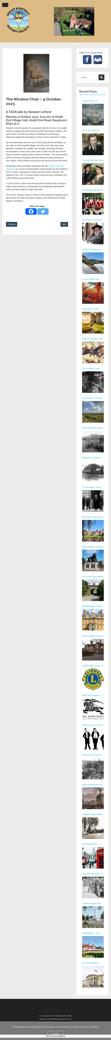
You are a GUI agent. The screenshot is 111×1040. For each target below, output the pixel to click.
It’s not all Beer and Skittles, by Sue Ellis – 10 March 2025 (93, 279)
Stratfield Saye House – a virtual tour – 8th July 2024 (93, 606)
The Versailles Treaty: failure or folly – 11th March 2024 (92, 487)
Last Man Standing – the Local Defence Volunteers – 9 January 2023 (93, 874)
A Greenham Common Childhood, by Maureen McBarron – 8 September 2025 (93, 398)
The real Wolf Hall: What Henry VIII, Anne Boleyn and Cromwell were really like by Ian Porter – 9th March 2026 (93, 160)
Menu (5, 5)
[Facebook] (31, 211)
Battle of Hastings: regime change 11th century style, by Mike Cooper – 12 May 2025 (94, 339)
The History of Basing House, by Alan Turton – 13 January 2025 (93, 220)
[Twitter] (43, 211)
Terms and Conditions (55, 1036)
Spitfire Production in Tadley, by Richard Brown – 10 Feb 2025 (93, 249)
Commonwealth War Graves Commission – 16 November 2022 (93, 903)
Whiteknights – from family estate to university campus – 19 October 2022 (93, 933)
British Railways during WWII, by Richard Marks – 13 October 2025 (94, 428)
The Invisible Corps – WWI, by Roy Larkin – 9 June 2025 (92, 368)
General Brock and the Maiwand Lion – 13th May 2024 (93, 547)
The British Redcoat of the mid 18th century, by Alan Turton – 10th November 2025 (94, 190)
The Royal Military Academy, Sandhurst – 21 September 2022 (93, 963)
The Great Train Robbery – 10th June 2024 (93, 576)
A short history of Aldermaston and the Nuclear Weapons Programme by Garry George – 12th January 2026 (92, 101)
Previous (11, 224)
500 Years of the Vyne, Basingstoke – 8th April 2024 (92, 517)
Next (64, 224)
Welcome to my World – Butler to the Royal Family (93, 725)
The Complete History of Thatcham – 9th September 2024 (93, 636)
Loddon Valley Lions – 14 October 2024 (93, 666)
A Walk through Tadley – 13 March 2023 (93, 814)
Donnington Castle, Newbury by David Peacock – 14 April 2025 (93, 309)
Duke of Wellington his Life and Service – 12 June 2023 (92, 784)
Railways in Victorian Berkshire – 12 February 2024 (93, 457)
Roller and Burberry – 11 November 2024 (93, 695)
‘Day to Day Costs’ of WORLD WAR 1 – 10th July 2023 (92, 755)
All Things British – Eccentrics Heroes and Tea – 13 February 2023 (93, 844)
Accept (55, 1033)
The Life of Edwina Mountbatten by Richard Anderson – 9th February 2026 (93, 130)
